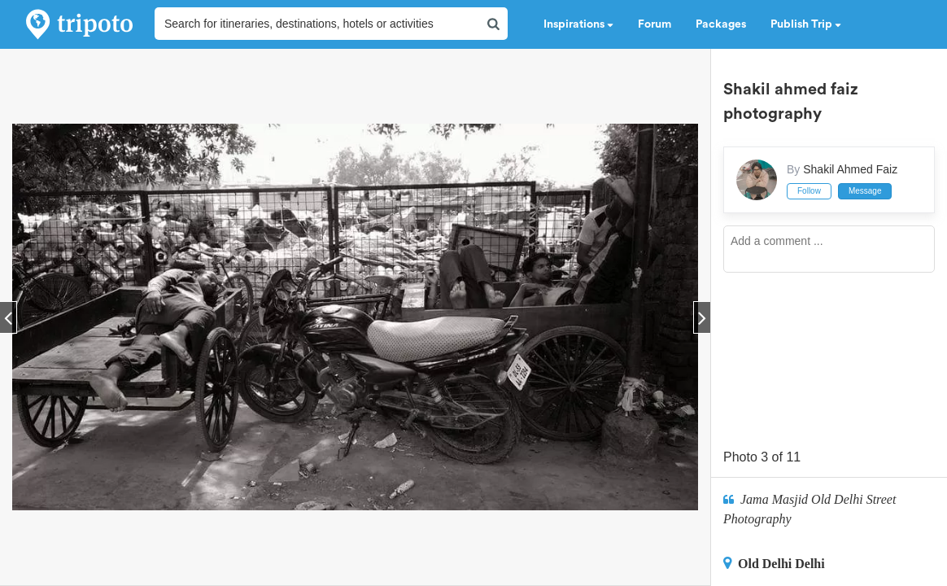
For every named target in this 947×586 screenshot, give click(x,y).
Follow (809, 190)
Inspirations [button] (578, 24)
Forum (654, 24)
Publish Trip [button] (805, 24)
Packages (721, 24)
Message (865, 190)
